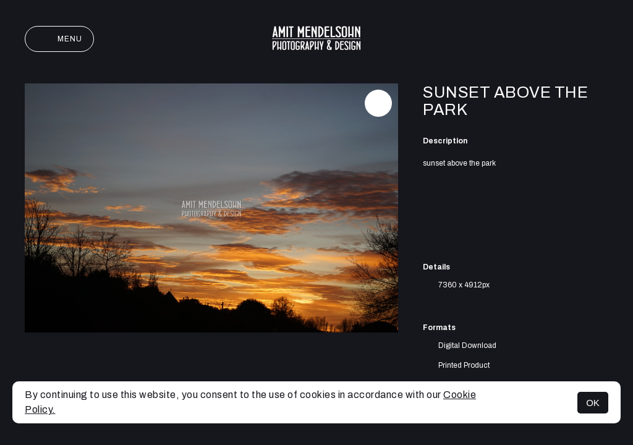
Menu (59, 39)
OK (593, 402)
